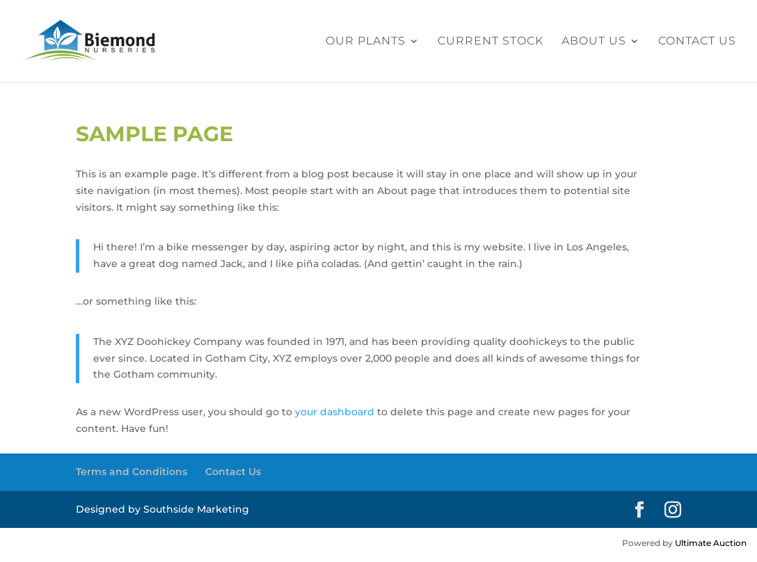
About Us (593, 41)
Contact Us (697, 41)
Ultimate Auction (711, 543)
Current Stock (490, 41)
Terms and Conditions (131, 471)
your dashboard (334, 412)
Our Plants (366, 41)
